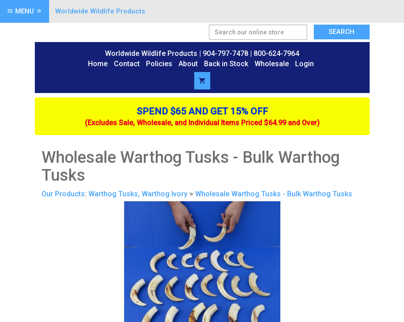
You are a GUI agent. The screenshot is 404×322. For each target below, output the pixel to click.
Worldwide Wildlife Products (100, 11)
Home (98, 63)
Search (341, 32)
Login (304, 63)
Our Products (63, 194)
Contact (127, 63)
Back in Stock (226, 63)
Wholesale (271, 63)
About (188, 63)
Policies (159, 63)
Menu (24, 11)
